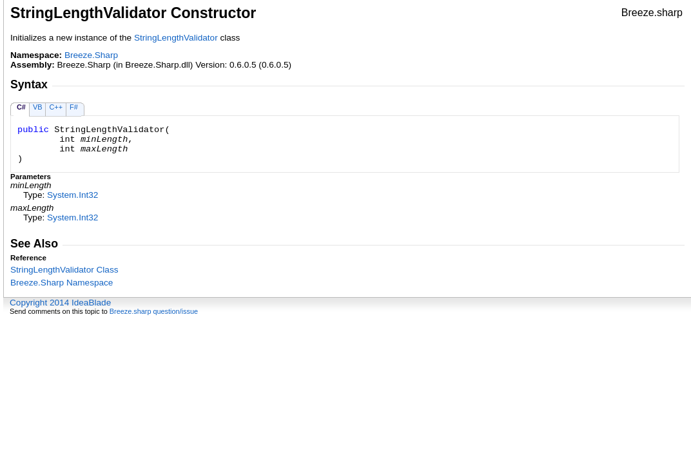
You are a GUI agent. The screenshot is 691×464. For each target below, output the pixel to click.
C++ (56, 107)
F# (74, 107)
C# (21, 107)
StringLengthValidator (176, 38)
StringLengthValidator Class (64, 270)
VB (38, 107)
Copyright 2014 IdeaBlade (60, 302)
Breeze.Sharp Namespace (61, 282)
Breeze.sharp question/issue (154, 311)
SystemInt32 (72, 195)
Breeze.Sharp (91, 55)
